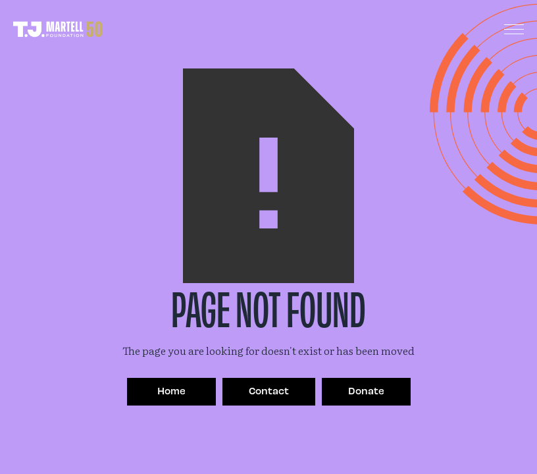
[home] (57, 29)
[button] (514, 30)
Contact (269, 390)
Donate (366, 390)
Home (171, 390)
